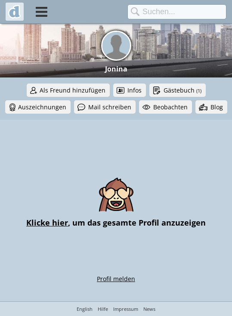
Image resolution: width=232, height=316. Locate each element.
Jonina (116, 69)
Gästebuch (182, 90)
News (149, 309)
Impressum (125, 309)
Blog (216, 107)
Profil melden (116, 279)
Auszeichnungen (42, 107)
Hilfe (103, 309)
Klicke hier (47, 222)
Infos (134, 90)
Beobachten (170, 107)
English (85, 309)
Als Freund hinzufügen (72, 90)
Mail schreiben (109, 107)
